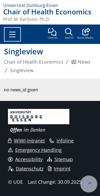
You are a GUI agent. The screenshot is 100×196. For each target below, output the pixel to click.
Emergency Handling (35, 150)
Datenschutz (25, 168)
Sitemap (60, 159)
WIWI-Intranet (26, 140)
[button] (85, 34)
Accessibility (25, 159)
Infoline (61, 140)
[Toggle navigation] (12, 34)
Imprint (59, 168)
